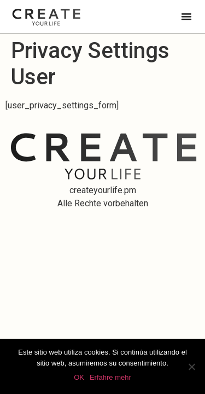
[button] (186, 16)
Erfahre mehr (110, 377)
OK (79, 377)
